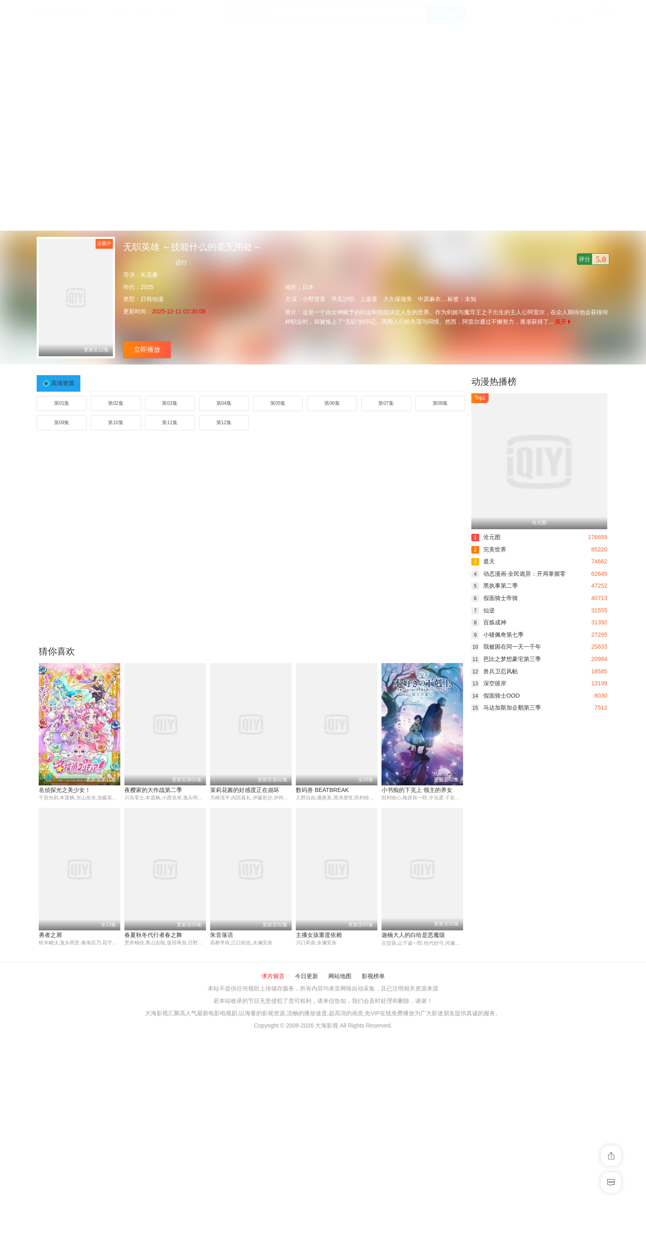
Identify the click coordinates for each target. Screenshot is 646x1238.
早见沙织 (342, 299)
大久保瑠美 (397, 299)
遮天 (483, 561)
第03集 (169, 403)
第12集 (224, 422)
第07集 (385, 403)
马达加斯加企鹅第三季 (506, 707)
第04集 (224, 403)
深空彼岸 (488, 683)
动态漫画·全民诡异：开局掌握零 (518, 573)
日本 (308, 287)
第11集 (169, 422)
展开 (563, 321)
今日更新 (306, 976)
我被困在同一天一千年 (506, 646)
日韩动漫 (152, 299)
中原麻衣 (429, 299)
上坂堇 (368, 299)
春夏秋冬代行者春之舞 (153, 935)
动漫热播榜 (494, 381)
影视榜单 (373, 976)
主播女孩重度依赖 (319, 935)
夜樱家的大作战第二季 (153, 790)
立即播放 (147, 349)
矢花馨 (149, 274)
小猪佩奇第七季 (497, 634)
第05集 (278, 403)
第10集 (115, 422)
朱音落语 (221, 935)
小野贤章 (313, 299)
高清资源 (62, 383)
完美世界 (488, 549)
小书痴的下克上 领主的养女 (417, 790)
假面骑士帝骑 (494, 598)
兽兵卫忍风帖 (494, 671)
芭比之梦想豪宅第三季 (506, 659)
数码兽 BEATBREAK (322, 790)
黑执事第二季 (494, 585)
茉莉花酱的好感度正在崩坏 (244, 790)
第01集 (61, 403)
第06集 (331, 403)
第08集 (440, 403)
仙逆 (483, 610)
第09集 (61, 422)
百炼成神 (488, 622)
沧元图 (486, 537)
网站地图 (339, 976)
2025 (146, 287)
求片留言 (273, 976)
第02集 (115, 403)
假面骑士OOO (495, 695)
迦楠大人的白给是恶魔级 (413, 935)
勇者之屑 (50, 935)
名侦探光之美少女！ (65, 790)
